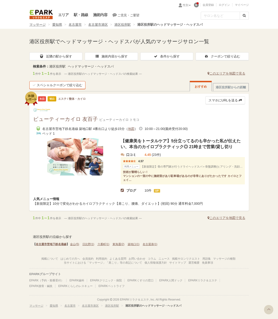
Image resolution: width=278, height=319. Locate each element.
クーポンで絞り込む (222, 56)
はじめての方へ (70, 258)
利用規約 (101, 258)
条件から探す (167, 56)
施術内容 (100, 15)
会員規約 (88, 258)
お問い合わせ (137, 258)
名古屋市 (75, 24)
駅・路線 (81, 15)
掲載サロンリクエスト (186, 258)
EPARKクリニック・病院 (106, 280)
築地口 (134, 244)
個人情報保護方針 (155, 262)
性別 (187, 5)
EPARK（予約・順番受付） (46, 280)
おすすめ (201, 86)
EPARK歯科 (77, 280)
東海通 (118, 244)
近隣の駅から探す (55, 56)
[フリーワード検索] (220, 16)
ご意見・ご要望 (126, 15)
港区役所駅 (122, 24)
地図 (131, 129)
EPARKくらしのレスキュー (75, 286)
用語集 (206, 258)
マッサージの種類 (224, 258)
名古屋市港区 (98, 24)
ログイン (224, 5)
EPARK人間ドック (171, 280)
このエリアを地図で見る (226, 73)
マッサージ (37, 24)
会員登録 (208, 5)
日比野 (88, 244)
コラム (152, 258)
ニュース (164, 258)
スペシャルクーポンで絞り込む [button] (57, 85)
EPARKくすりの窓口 (140, 280)
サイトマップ (177, 262)
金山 (74, 244)
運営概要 (194, 262)
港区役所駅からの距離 (231, 87)
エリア (63, 15)
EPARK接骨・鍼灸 (41, 286)
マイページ (242, 5)
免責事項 (207, 262)
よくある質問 (117, 258)
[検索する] (244, 15)
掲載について (49, 258)
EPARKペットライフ (112, 286)
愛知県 (57, 24)
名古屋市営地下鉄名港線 (51, 244)
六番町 (103, 244)
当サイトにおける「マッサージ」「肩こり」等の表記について (103, 262)
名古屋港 (150, 244)
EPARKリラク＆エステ (41, 14)
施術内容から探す (111, 56)
